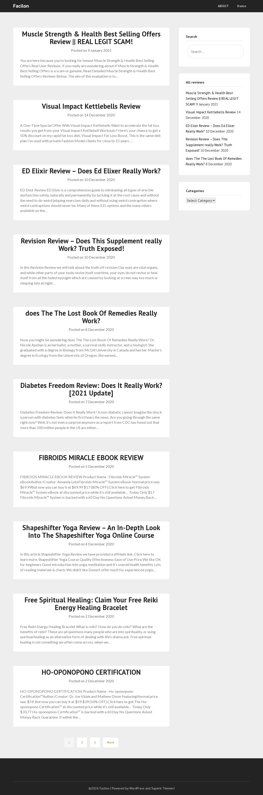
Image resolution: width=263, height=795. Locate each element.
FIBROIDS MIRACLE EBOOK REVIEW (91, 457)
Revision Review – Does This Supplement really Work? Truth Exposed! (91, 244)
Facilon (21, 6)
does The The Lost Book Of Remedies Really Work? (91, 316)
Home (241, 6)
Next (110, 742)
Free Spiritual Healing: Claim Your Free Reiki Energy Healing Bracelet (91, 603)
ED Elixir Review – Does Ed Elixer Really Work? (91, 170)
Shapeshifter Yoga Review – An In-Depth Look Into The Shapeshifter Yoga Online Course (91, 531)
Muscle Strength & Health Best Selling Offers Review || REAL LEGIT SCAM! (91, 37)
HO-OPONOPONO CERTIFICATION (91, 672)
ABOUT (223, 6)
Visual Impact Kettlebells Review (91, 106)
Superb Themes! (163, 788)
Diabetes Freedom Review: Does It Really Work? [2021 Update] (91, 389)
